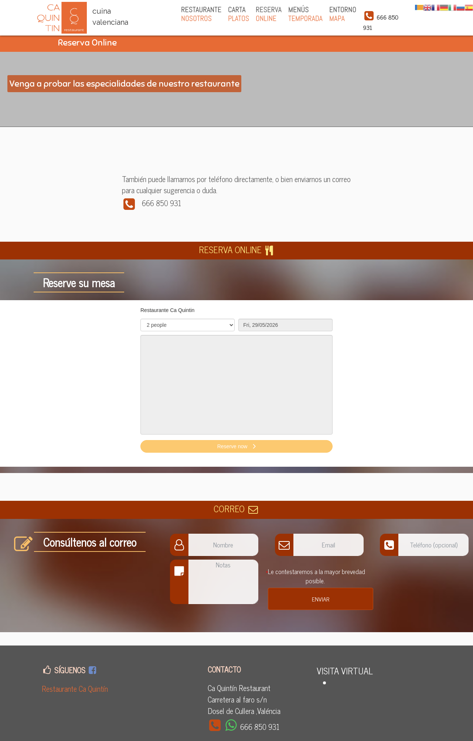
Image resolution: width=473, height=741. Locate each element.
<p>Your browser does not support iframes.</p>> (236, 383)
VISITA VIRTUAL (345, 670)
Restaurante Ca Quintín (75, 689)
